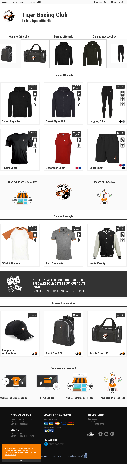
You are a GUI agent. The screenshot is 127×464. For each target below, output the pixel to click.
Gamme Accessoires (105, 36)
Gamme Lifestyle (63, 36)
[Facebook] (101, 435)
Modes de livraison (18, 421)
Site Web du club (19, 2)
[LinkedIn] (107, 435)
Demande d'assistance (19, 424)
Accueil (5, 2)
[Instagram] (113, 435)
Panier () (117, 2)
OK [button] (21, 460)
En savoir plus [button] (10, 455)
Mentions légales (17, 433)
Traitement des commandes (21, 419)
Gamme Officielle (19, 36)
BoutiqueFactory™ (78, 456)
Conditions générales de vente (22, 436)
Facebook (35, 2)
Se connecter (100, 2)
